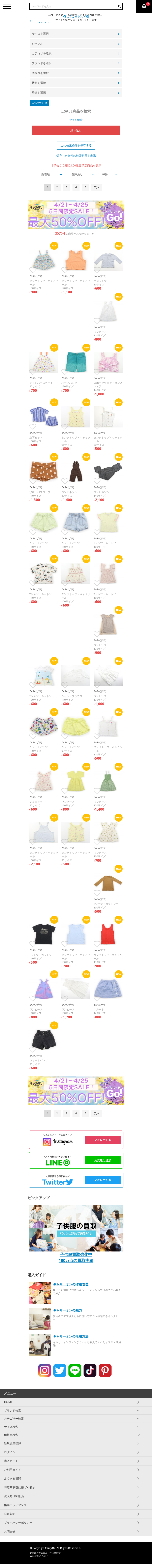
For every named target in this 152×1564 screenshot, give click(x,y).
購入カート (11, 1461)
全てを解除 (76, 120)
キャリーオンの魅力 (67, 1310)
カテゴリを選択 (42, 53)
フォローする (102, 1140)
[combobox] (48, 174)
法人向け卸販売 (14, 1496)
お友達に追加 (102, 1160)
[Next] (96, 187)
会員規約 (9, 1514)
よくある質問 (12, 1478)
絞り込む (76, 130)
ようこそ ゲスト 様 (76, 16)
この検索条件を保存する (76, 145)
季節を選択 (39, 92)
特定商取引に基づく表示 (19, 1487)
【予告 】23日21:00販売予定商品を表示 (76, 165)
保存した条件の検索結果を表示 (76, 155)
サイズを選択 (40, 34)
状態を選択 (39, 83)
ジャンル (37, 43)
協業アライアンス (15, 1505)
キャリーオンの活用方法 (70, 1336)
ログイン (9, 1452)
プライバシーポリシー (18, 1522)
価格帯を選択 (40, 73)
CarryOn (50, 1548)
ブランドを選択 (42, 63)
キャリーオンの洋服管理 (70, 1284)
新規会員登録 (12, 1443)
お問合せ (9, 1531)
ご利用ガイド (12, 1470)
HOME (8, 1402)
